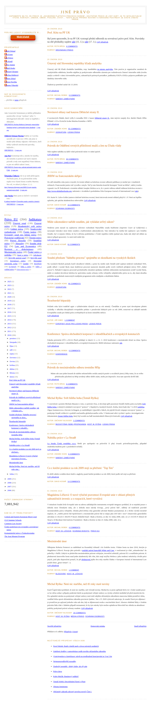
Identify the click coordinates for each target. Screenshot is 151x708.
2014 (9, 320)
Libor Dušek (10, 65)
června (12, 361)
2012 (9, 327)
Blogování (61, 574)
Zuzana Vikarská (11, 85)
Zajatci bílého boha (65, 416)
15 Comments (74, 205)
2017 (9, 308)
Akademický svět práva (30, 226)
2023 (9, 285)
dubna (12, 369)
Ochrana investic (81, 531)
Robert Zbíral (10, 78)
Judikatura (61, 132)
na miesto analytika (105, 69)
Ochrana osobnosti (65, 208)
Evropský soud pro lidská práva (72, 324)
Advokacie (37, 255)
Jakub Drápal (10, 51)
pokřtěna (141, 407)
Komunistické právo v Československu (19, 533)
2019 (9, 301)
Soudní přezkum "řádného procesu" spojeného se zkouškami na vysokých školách (91, 257)
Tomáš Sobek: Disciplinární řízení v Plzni (69, 681)
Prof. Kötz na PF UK (58, 32)
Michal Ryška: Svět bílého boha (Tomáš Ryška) (73, 398)
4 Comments (72, 46)
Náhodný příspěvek (23, 37)
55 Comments (74, 129)
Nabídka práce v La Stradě (61, 437)
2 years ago (18, 150)
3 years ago (20, 204)
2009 (9, 479)
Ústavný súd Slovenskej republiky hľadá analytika (74, 63)
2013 (9, 324)
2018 (9, 304)
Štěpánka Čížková (11, 176)
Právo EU (95, 531)
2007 (9, 486)
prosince (13, 338)
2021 (9, 293)
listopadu (13, 342)
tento (16, 100)
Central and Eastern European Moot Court (20, 517)
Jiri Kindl (8, 61)
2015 (9, 316)
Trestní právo (35, 237)
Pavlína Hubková (11, 75)
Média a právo (77, 616)
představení (86, 559)
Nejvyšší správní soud (17, 258)
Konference (61, 354)
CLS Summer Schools (13, 520)
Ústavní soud (19, 223)
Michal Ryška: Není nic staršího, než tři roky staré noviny (78, 584)
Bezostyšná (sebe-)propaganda (71, 424)
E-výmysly (12, 267)
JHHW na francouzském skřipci (64, 176)
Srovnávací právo (64, 50)
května (12, 365)
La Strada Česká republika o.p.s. (61, 443)
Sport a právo (22, 255)
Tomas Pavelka (11, 82)
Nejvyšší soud (35, 258)
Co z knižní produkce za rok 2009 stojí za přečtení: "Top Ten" (80, 468)
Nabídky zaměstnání (65, 99)
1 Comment (70, 320)
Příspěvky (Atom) (71, 631)
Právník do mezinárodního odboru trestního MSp (73, 367)
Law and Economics (25, 246)
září (11, 350)
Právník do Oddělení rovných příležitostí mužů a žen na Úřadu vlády (84, 145)
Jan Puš (7, 156)
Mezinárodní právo (13, 252)
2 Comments (79, 420)
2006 (9, 490)
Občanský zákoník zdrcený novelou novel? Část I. (72, 691)
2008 (9, 483)
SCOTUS (37, 264)
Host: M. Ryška (94, 424)
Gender (26, 264)
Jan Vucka (8, 196)
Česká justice (29, 232)
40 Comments (72, 159)
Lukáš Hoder (10, 68)
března (12, 373)
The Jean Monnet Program (14, 536)
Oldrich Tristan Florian (14, 136)
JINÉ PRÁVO (75, 12)
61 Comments (74, 244)
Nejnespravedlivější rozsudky (64, 661)
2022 (9, 289)
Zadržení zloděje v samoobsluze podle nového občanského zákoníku (79, 651)
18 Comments (79, 613)
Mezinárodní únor (57, 541)
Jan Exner (9, 54)
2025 (9, 281)
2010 (9, 335)
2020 (9, 297)
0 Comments (74, 95)
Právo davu (57, 671)
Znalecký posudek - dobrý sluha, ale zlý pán (70, 666)
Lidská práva (74, 132)
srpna (12, 354)
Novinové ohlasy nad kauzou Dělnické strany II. (73, 112)
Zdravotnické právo (23, 269)
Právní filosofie (18, 240)
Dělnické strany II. (102, 118)
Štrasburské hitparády (59, 300)
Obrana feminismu (60, 686)
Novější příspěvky (54, 626)
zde (73, 42)
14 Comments (74, 481)
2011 (9, 331)
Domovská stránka (98, 626)
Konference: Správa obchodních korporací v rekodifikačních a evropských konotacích (93, 334)
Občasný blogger (11, 71)
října (12, 346)
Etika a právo (26, 267)
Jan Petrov (9, 58)
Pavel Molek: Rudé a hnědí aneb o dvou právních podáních (76, 646)
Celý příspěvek (102, 42)
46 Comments (74, 283)
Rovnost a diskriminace (18, 249)
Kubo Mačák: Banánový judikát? (66, 676)
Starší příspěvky (140, 626)
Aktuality (19, 243)
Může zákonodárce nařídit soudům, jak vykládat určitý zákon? (80, 221)
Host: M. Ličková (63, 531)
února (12, 377)
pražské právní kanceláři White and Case (98, 550)
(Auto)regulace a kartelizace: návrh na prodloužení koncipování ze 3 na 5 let (82, 656)
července (13, 357)
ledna (12, 474)
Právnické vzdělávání (14, 237)
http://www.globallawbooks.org (59, 191)
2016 (9, 312)
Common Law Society (13, 523)
